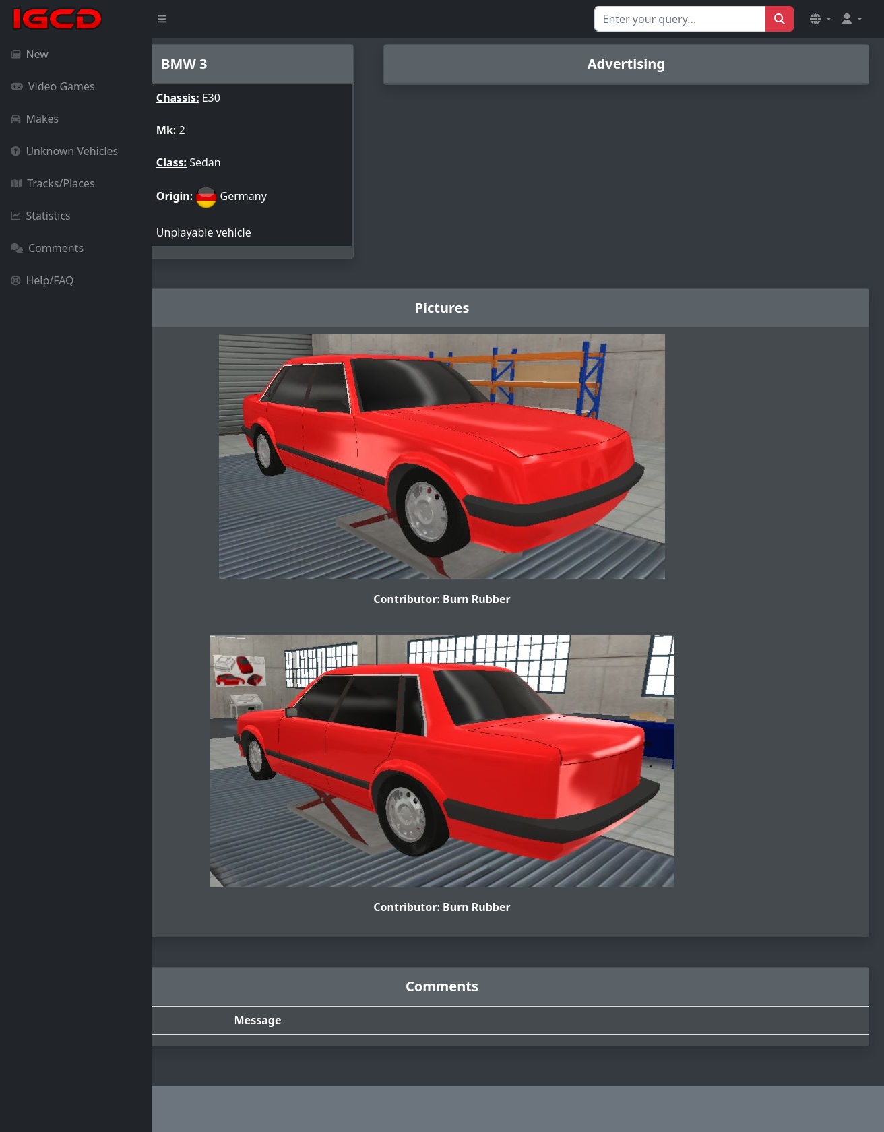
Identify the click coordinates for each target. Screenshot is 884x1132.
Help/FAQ (42, 280)
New (30, 53)
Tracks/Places (53, 183)
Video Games (53, 86)
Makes (35, 118)
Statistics (41, 215)
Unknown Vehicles (64, 151)
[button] (820, 18)
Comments (47, 248)
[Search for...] (680, 19)
